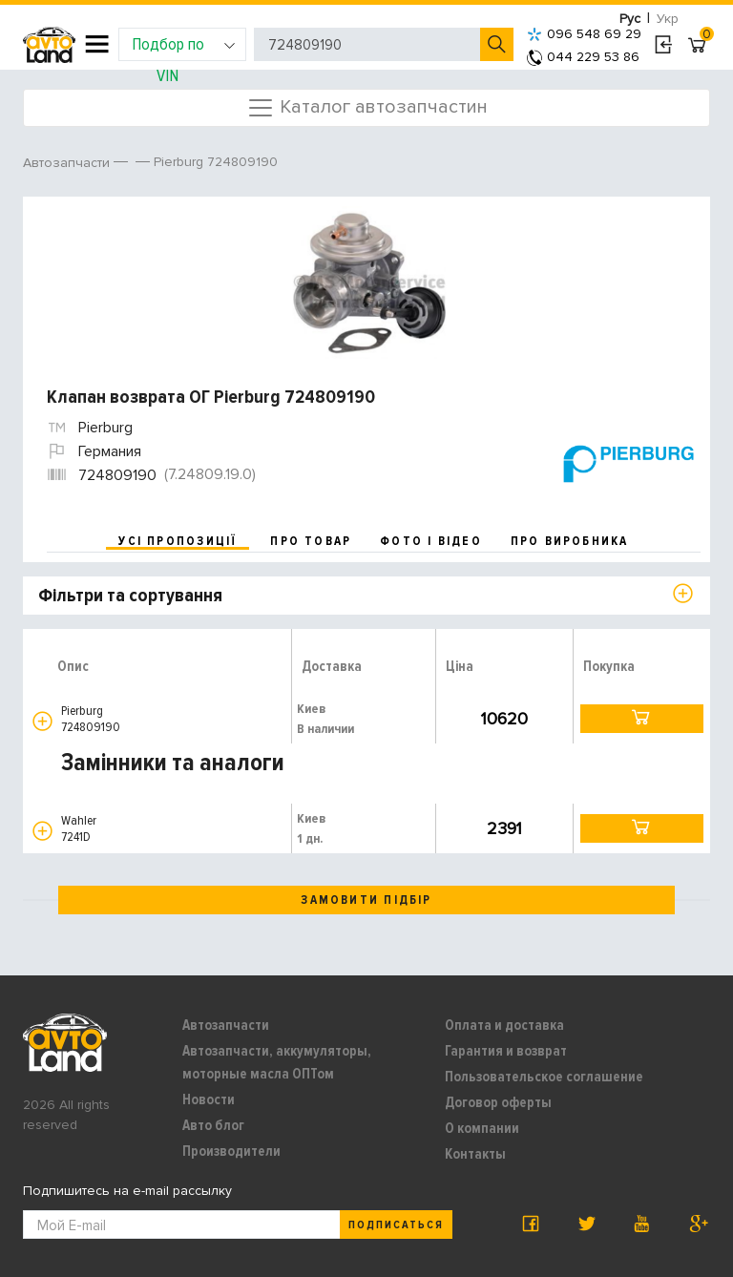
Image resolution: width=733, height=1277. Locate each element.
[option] (368, 282)
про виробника (570, 541)
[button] (42, 721)
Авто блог (213, 1125)
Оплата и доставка (504, 1025)
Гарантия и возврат (506, 1050)
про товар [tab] (310, 541)
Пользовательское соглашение (544, 1076)
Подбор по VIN (184, 47)
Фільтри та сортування (130, 595)
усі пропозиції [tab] (177, 541)
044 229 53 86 (583, 57)
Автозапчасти (225, 1025)
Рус (629, 18)
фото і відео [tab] (431, 541)
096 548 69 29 (584, 34)
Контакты (475, 1153)
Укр (668, 18)
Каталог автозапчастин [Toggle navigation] (367, 108)
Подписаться (396, 1225)
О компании (482, 1128)
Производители (231, 1151)
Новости (208, 1099)
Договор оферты (498, 1102)
